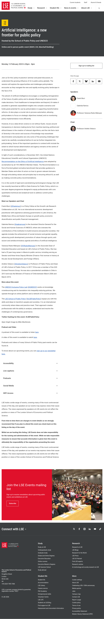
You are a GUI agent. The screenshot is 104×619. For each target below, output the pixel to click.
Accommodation (43, 583)
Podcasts (30, 378)
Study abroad (42, 570)
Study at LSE (42, 547)
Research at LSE (77, 547)
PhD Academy (42, 591)
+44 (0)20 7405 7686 (8, 584)
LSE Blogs (75, 550)
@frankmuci (15, 206)
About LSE (86, 8)
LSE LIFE (40, 600)
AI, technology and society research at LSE (85, 567)
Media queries (76, 588)
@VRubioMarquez (28, 246)
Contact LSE (76, 597)
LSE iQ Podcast (77, 558)
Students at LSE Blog (44, 603)
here (36, 332)
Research (42, 8)
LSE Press (75, 556)
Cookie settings (77, 580)
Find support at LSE (44, 605)
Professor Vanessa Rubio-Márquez (89, 113)
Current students (75, 2)
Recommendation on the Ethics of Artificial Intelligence (23, 161)
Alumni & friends (96, 2)
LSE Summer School (44, 567)
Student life (56, 8)
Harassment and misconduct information (51, 608)
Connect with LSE (14, 529)
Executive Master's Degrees (46, 564)
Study (31, 8)
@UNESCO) (32, 287)
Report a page (76, 600)
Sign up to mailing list (86, 66)
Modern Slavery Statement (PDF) (82, 614)
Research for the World (79, 553)
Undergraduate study (44, 550)
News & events (71, 8)
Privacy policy (76, 608)
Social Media (30, 386)
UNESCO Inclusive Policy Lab (16, 287)
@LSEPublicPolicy (34, 299)
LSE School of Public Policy (15, 299)
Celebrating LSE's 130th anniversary (83, 585)
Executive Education (44, 558)
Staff (85, 2)
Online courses (42, 561)
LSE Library (41, 585)
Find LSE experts (77, 561)
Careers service (43, 588)
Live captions (30, 371)
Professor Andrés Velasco (86, 129)
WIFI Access (30, 393)
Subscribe (12, 503)
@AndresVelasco (21, 264)
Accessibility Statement (79, 611)
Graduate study (42, 553)
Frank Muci (81, 98)
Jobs (73, 591)
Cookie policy (76, 603)
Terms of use (76, 605)
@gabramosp (20, 224)
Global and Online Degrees (46, 556)
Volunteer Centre (43, 597)
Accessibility (30, 363)
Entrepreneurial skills (44, 594)
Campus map (76, 594)
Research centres (77, 564)
